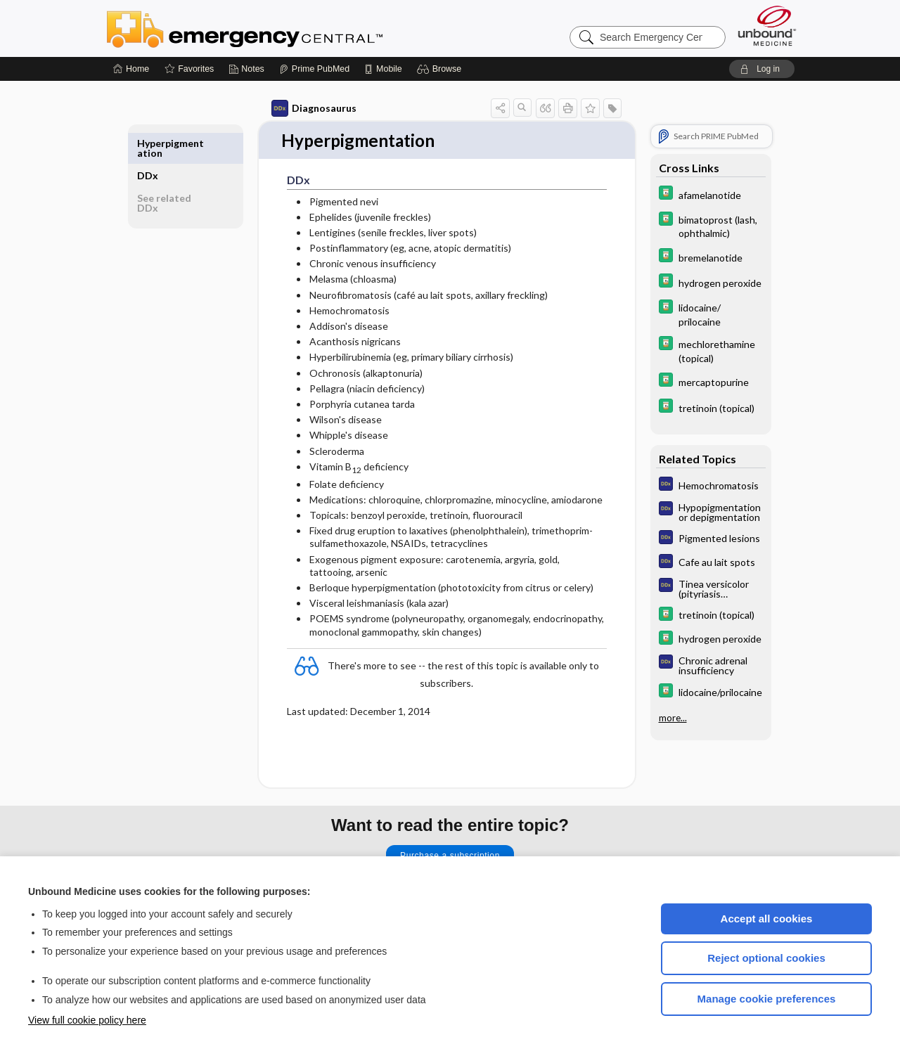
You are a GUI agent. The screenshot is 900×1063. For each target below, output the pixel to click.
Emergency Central (281, 28)
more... (668, 716)
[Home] (131, 69)
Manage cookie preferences (767, 999)
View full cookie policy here (87, 1020)
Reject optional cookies (766, 958)
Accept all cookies (767, 919)
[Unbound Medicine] (767, 26)
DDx (152, 143)
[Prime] (314, 69)
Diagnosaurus (309, 108)
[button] (441, 69)
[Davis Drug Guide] (705, 194)
